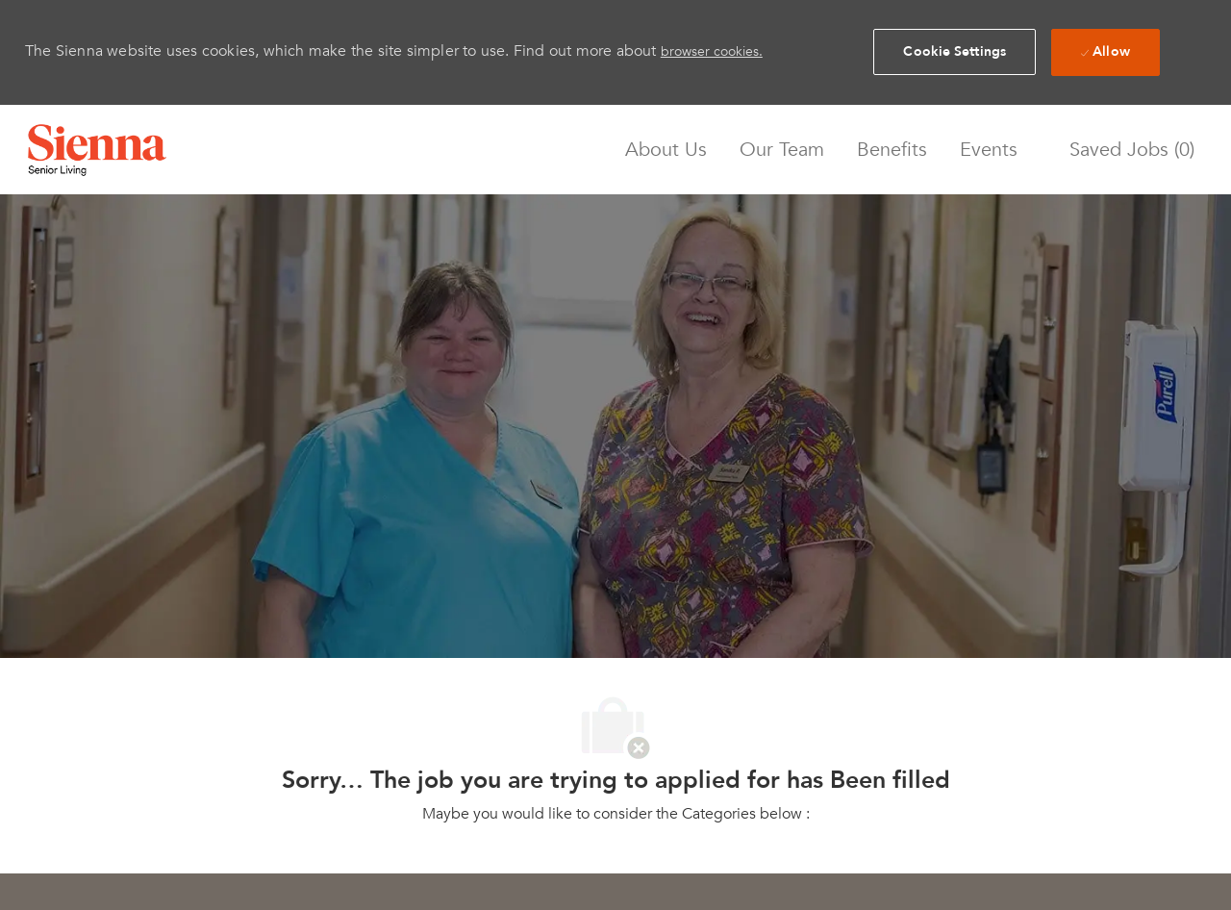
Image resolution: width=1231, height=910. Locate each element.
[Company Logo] (97, 150)
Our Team (782, 150)
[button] (954, 52)
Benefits (892, 150)
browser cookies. (712, 51)
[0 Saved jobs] (1127, 149)
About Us (666, 150)
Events (988, 150)
